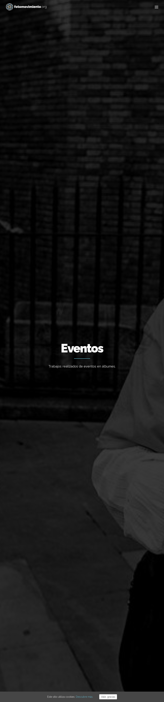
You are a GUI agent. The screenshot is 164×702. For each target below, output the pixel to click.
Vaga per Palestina (70, 639)
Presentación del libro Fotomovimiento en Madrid (133, 236)
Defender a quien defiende (25, 230)
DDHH (119, 149)
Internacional (54, 149)
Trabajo (119, 597)
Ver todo (21, 149)
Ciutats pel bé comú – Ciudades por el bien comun (81, 248)
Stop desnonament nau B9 (75, 629)
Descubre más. (84, 696)
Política (119, 619)
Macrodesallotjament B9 (74, 619)
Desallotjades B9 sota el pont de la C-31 (82, 608)
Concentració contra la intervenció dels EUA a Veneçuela (80, 594)
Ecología (120, 591)
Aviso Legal (72, 680)
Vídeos (144, 149)
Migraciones (74, 149)
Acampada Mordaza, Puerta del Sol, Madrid (29, 324)
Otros (91, 158)
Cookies (83, 680)
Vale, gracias (108, 696)
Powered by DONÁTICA (101, 680)
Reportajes (76, 158)
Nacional (36, 149)
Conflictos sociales (99, 149)
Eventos (131, 149)
